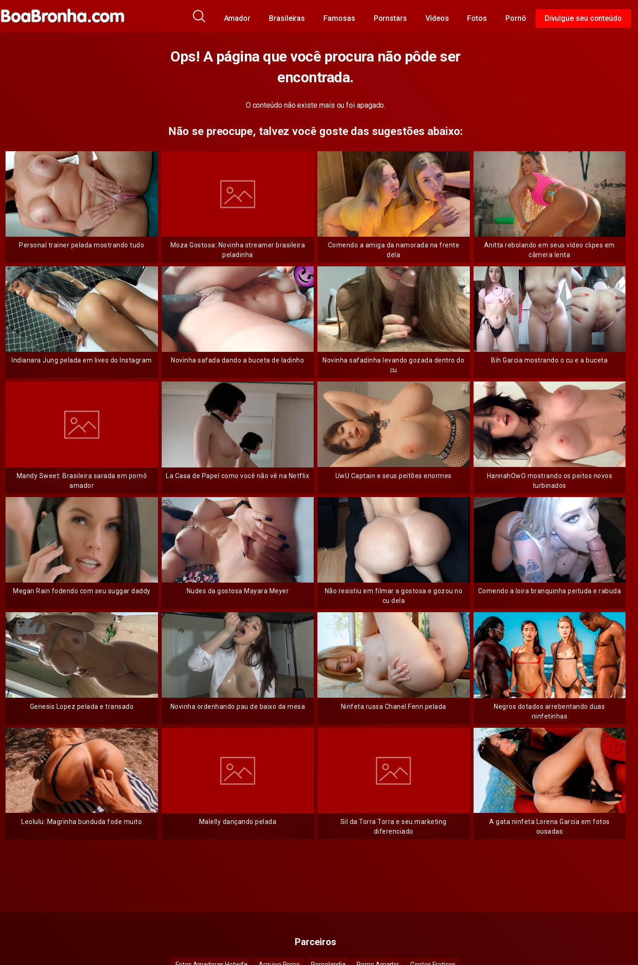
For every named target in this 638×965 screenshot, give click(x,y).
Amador (237, 18)
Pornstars (390, 18)
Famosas (339, 18)
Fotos (477, 18)
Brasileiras (287, 18)
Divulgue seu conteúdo (583, 18)
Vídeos (437, 18)
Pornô (515, 18)
